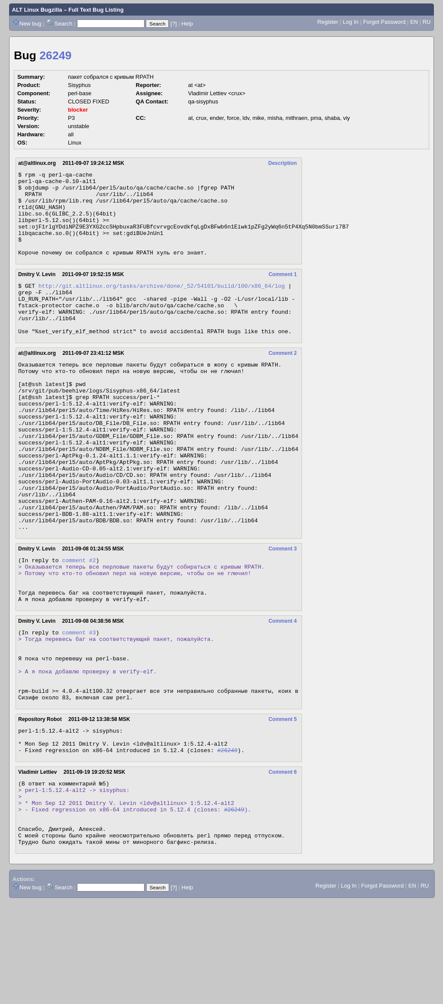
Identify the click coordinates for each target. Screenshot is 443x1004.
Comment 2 (283, 380)
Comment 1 (283, 291)
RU (427, 22)
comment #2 (79, 622)
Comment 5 (283, 804)
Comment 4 (283, 691)
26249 (55, 55)
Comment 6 (283, 862)
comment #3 (79, 704)
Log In (350, 22)
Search (63, 23)
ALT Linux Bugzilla (37, 9)
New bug (30, 23)
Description (282, 163)
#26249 (227, 839)
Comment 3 (283, 610)
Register (327, 22)
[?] (173, 23)
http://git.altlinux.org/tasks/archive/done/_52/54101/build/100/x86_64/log (162, 304)
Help (187, 23)
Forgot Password (384, 22)
